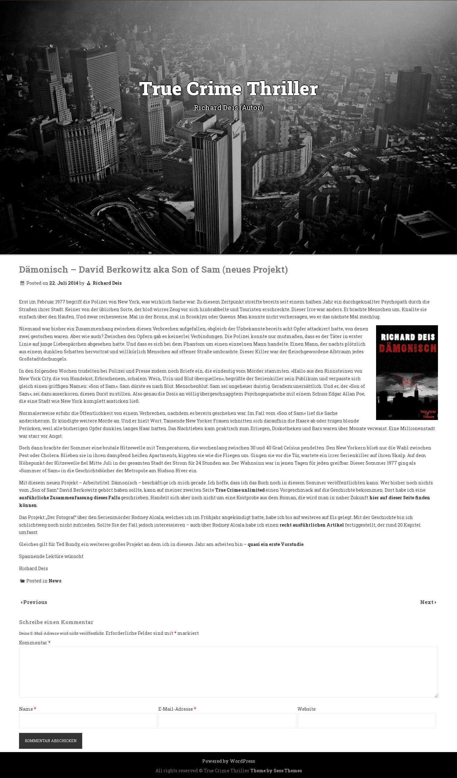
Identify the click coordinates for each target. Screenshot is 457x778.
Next (427, 602)
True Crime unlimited (240, 490)
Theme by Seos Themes (276, 771)
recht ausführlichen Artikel (312, 525)
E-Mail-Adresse (177, 709)
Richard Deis (107, 283)
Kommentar (34, 643)
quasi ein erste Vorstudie (275, 544)
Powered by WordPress (228, 761)
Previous (35, 602)
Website (306, 709)
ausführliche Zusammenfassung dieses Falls (69, 498)
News (55, 581)
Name (27, 709)
